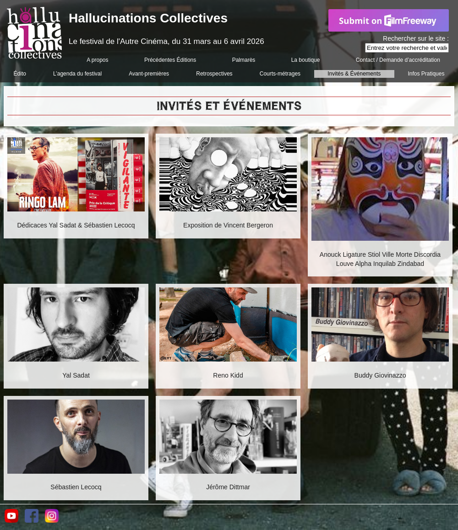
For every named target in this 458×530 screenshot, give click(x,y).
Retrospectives (214, 73)
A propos (97, 60)
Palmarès (244, 60)
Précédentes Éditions (170, 60)
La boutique (305, 60)
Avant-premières (149, 73)
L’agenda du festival (77, 73)
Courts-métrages (280, 73)
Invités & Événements (354, 73)
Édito (20, 73)
